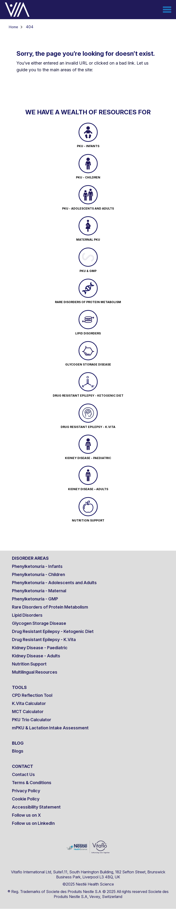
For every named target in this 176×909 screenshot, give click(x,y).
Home (13, 27)
